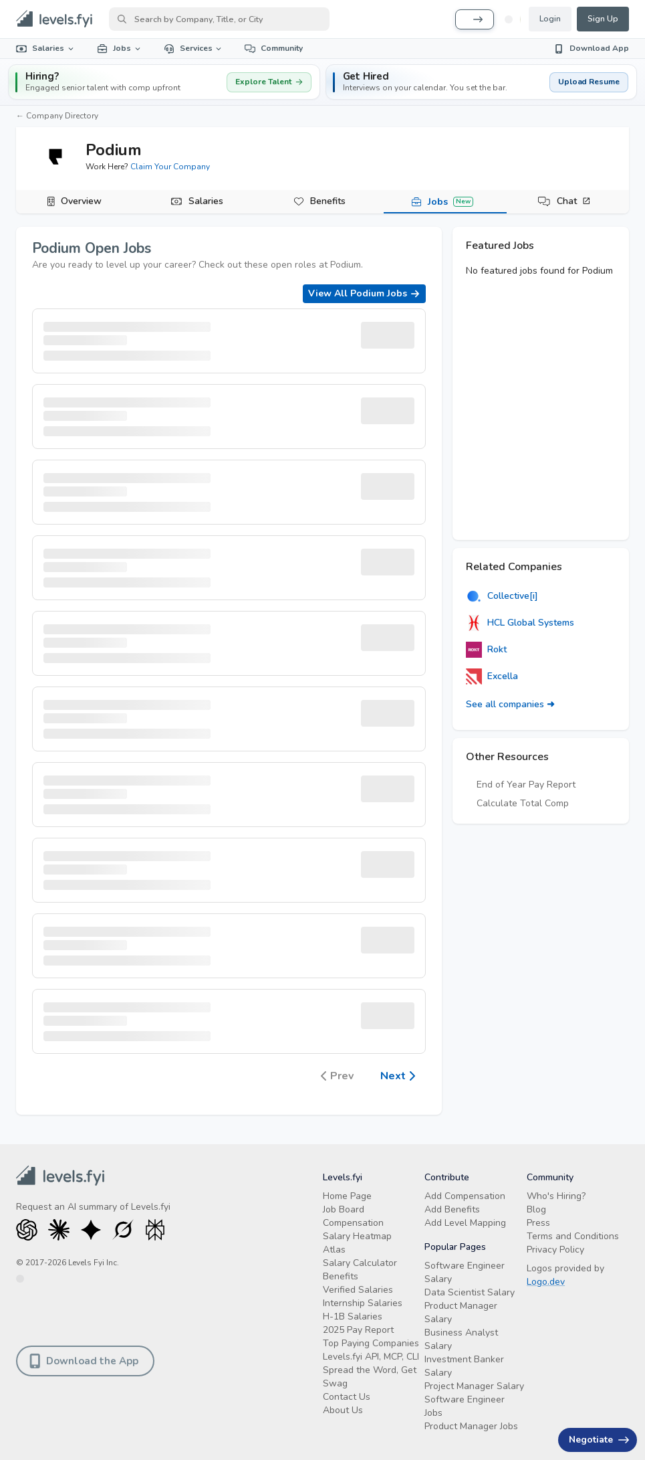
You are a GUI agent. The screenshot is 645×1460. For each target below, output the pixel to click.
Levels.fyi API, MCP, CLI (371, 1356)
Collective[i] (502, 596)
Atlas (334, 1249)
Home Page (347, 1196)
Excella (492, 676)
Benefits (328, 201)
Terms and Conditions (573, 1236)
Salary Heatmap (357, 1236)
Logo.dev (546, 1281)
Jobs (119, 48)
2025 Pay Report (358, 1330)
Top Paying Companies (371, 1343)
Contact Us (346, 1396)
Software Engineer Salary (464, 1272)
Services (194, 48)
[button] (482, 82)
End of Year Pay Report (526, 784)
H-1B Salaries (352, 1316)
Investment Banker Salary (464, 1366)
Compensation (353, 1222)
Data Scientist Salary (469, 1292)
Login (550, 18)
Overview (81, 201)
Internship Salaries (362, 1303)
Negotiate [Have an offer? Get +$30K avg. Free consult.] (599, 1439)
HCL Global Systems (520, 623)
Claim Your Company (170, 166)
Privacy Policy (555, 1249)
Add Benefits (452, 1209)
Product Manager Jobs (471, 1426)
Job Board (343, 1209)
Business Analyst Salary (461, 1339)
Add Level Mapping (465, 1222)
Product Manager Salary (460, 1312)
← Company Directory (57, 115)
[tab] (77, 202)
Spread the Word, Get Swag (369, 1377)
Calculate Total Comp (523, 803)
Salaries (46, 48)
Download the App (83, 1361)
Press (538, 1222)
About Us (343, 1410)
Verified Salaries (358, 1289)
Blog (536, 1209)
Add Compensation (464, 1196)
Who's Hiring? (556, 1196)
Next (397, 1076)
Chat (574, 201)
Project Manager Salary (474, 1386)
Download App (591, 48)
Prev (337, 1076)
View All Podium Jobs (364, 293)
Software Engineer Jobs (464, 1406)
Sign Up (603, 18)
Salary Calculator (360, 1263)
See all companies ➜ (510, 704)
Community (274, 48)
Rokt (486, 650)
